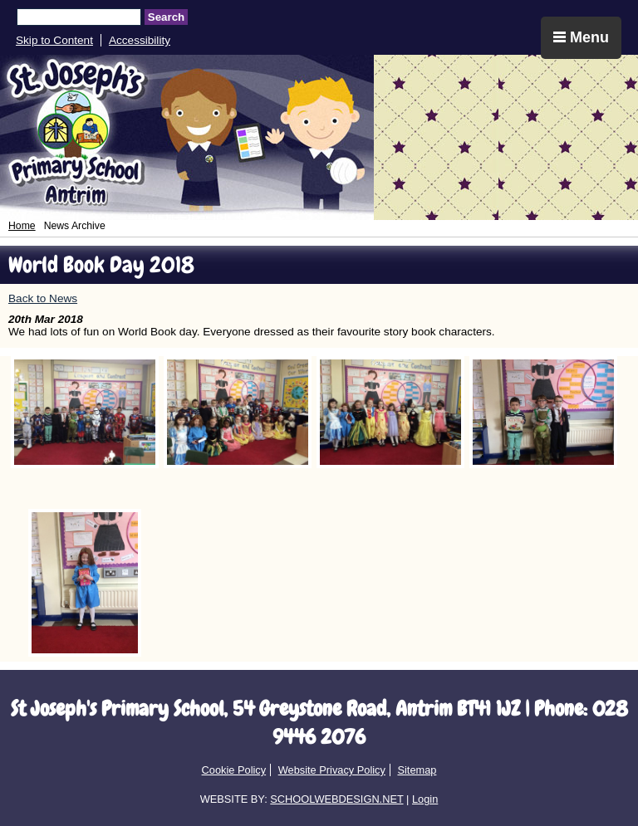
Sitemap (416, 770)
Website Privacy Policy (331, 770)
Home (22, 226)
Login (425, 799)
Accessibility (139, 40)
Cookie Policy (234, 770)
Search (166, 17)
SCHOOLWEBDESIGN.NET (336, 799)
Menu (581, 37)
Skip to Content (54, 40)
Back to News (42, 298)
